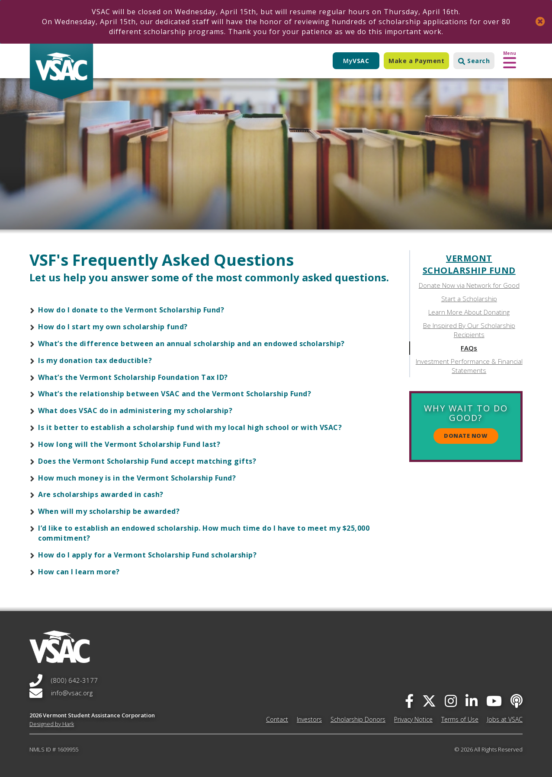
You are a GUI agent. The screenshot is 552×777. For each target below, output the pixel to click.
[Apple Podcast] (516, 700)
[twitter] (429, 700)
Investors (309, 719)
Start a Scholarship (469, 298)
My (356, 61)
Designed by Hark (51, 724)
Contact (277, 719)
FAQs (469, 348)
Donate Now (466, 435)
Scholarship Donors (358, 719)
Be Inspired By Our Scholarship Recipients (469, 330)
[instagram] (451, 700)
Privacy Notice (413, 719)
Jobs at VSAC (505, 719)
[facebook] (409, 700)
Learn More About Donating (469, 312)
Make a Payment (416, 61)
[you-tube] (494, 700)
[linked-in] (471, 700)
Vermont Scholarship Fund (469, 264)
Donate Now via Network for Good (469, 285)
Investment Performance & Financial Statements (469, 366)
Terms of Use (459, 719)
